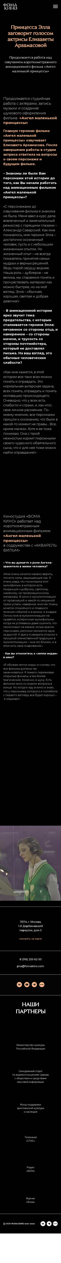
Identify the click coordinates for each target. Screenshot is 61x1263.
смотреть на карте (30, 968)
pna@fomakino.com (30, 995)
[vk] (19, 1014)
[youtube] (26, 1014)
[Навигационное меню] (55, 6)
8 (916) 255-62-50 (31, 988)
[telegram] (34, 1014)
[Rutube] (41, 1014)
